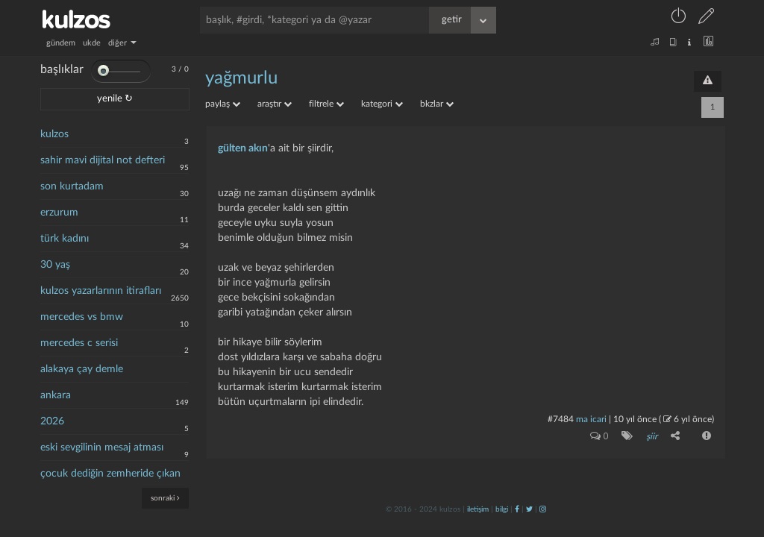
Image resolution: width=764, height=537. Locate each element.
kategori (382, 103)
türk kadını (64, 238)
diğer (122, 43)
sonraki (165, 498)
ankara (55, 395)
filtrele (326, 103)
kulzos (54, 134)
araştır (274, 103)
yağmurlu (241, 78)
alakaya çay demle (81, 369)
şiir (651, 436)
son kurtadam (72, 186)
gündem (60, 43)
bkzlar (437, 103)
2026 (52, 421)
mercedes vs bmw (81, 317)
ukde (92, 43)
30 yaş (55, 265)
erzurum (59, 212)
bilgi (501, 509)
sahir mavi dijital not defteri (102, 160)
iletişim (478, 509)
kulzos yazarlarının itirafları (100, 291)
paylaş (222, 103)
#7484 (561, 419)
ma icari (591, 419)
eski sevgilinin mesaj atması (101, 447)
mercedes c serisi (79, 343)
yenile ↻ (115, 99)
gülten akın (243, 148)
